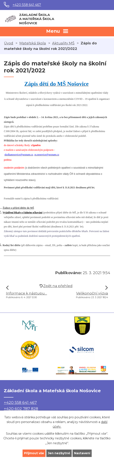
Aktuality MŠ (63, 43)
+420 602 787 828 (21, 408)
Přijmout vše (34, 453)
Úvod (8, 43)
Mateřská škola (32, 43)
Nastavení (82, 453)
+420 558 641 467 (27, 5)
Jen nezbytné (59, 453)
